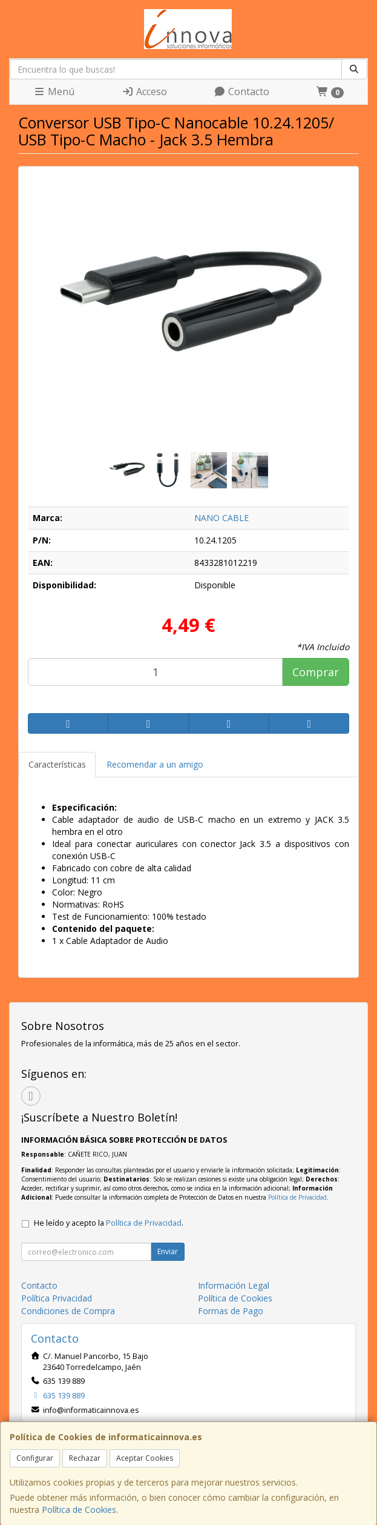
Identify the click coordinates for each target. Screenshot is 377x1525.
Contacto (241, 91)
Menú (53, 91)
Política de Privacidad (297, 1197)
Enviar (167, 1251)
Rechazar (84, 1458)
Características (57, 764)
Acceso (144, 91)
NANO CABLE (221, 517)
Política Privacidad (56, 1298)
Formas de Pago (230, 1311)
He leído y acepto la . (108, 1223)
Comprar (315, 672)
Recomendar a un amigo (155, 764)
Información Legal (233, 1285)
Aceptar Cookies (144, 1458)
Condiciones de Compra (68, 1311)
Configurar (34, 1458)
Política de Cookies (79, 1509)
